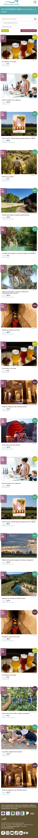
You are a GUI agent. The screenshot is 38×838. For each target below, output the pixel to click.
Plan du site (34, 806)
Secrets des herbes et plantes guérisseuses (15, 215)
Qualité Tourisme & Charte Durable (13, 806)
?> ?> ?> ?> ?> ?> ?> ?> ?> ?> (19, 26)
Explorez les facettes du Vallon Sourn (13, 598)
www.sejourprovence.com (7, 827)
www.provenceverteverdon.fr (13, 826)
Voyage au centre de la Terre (11, 330)
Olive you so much (8, 176)
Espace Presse (26, 806)
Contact (3, 805)
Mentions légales (10, 805)
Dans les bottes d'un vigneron (11, 100)
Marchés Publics (6, 808)
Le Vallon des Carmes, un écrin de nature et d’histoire (19, 253)
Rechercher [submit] (5, 30)
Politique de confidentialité (21, 805)
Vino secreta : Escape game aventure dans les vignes (18, 138)
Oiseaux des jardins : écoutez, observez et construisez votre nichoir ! (15, 292)
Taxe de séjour (14, 808)
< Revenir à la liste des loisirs (29, 30)
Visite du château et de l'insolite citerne (14, 406)
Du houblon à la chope (9, 61)
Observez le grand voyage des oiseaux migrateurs (17, 560)
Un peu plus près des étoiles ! (11, 445)
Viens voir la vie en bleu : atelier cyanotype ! (16, 713)
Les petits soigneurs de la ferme (12, 752)
